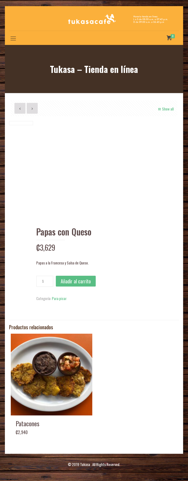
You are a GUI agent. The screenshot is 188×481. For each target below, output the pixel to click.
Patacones (27, 423)
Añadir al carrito (76, 281)
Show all (165, 108)
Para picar (59, 298)
